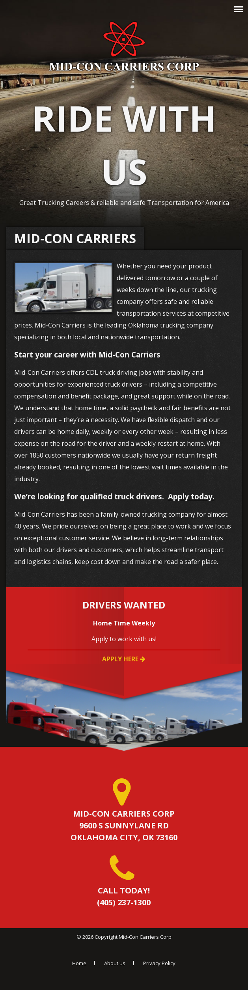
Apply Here (123, 659)
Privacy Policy (159, 963)
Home (79, 963)
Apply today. (191, 496)
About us (114, 963)
